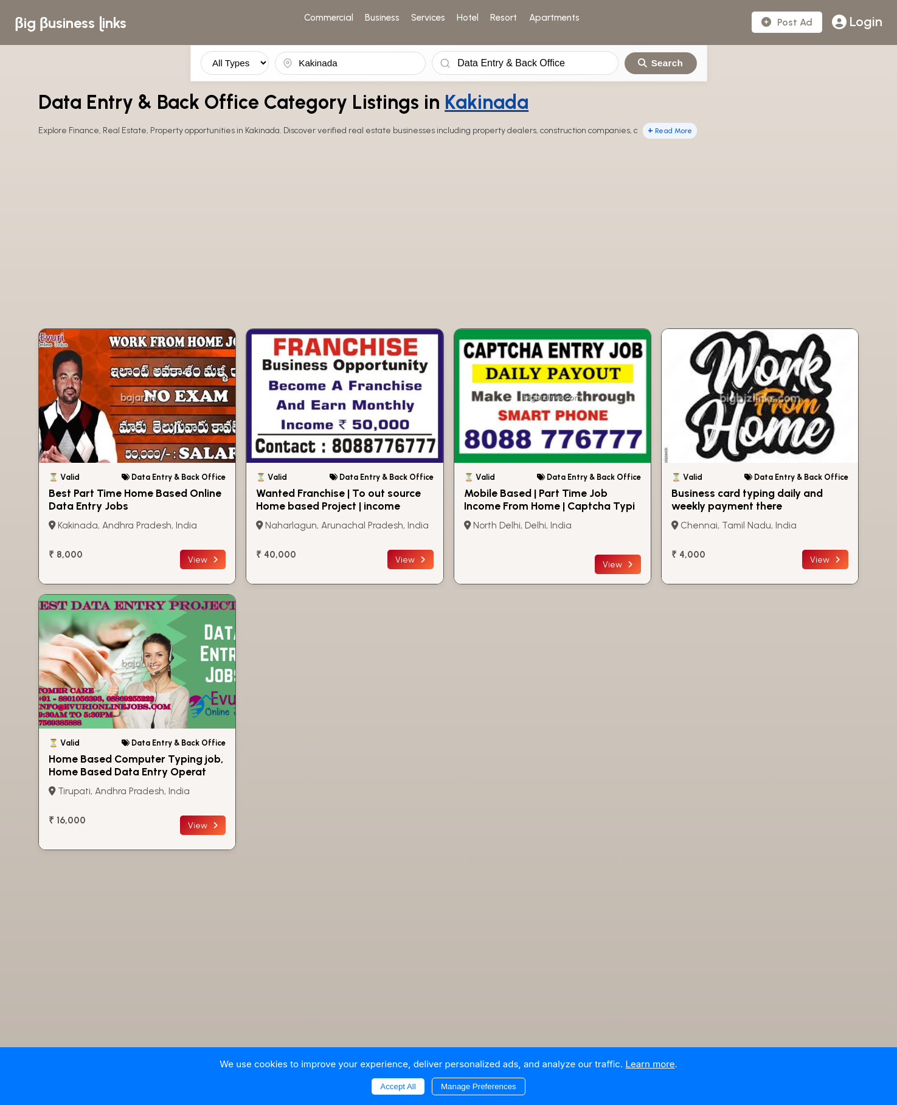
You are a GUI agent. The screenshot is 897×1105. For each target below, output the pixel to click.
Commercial (328, 17)
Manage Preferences (478, 1086)
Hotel (468, 17)
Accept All (398, 1086)
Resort (503, 17)
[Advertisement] (449, 235)
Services (428, 17)
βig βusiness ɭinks (70, 23)
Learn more (649, 1064)
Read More (670, 130)
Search (660, 63)
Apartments (554, 17)
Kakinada (486, 102)
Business (382, 17)
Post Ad (786, 22)
